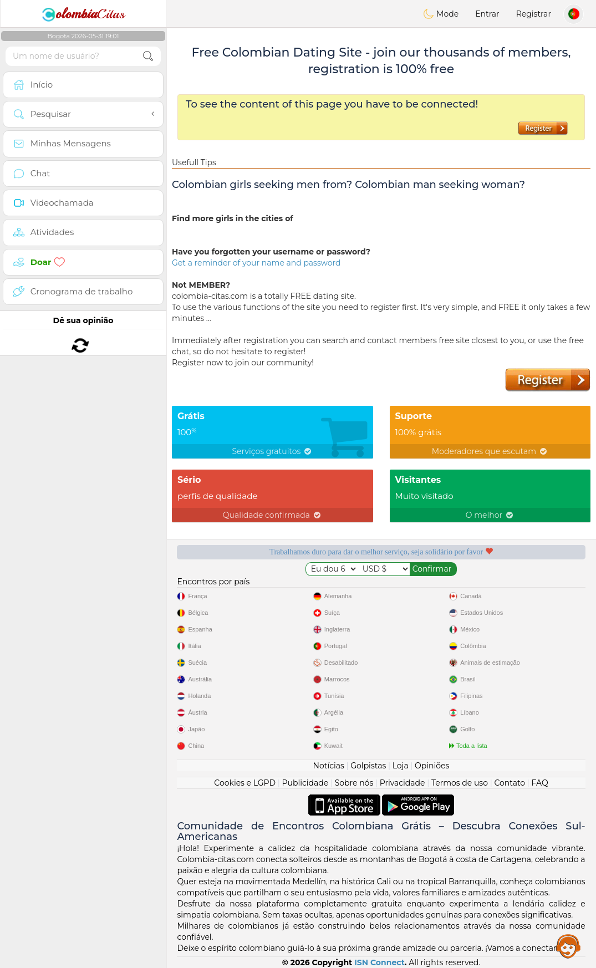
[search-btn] (148, 56)
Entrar (487, 14)
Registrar (533, 14)
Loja (401, 766)
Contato (509, 783)
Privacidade (402, 783)
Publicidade (305, 783)
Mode (441, 13)
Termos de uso (459, 783)
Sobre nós (354, 783)
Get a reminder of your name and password (256, 263)
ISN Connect (379, 962)
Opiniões (432, 766)
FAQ (540, 783)
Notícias (328, 766)
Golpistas (368, 766)
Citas (83, 14)
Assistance (568, 946)
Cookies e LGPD (245, 783)
